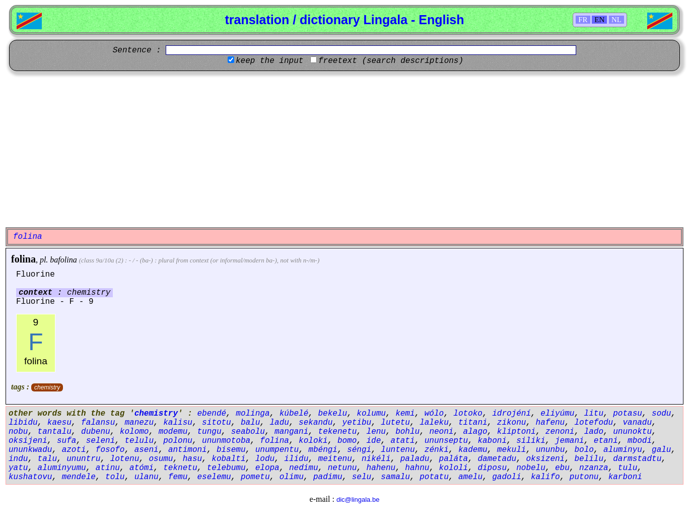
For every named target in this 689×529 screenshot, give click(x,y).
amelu (470, 477)
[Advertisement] (344, 149)
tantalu (55, 431)
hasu (192, 459)
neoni (441, 431)
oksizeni (545, 459)
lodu (264, 459)
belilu (588, 459)
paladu (415, 459)
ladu (279, 422)
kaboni (492, 440)
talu (47, 459)
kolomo (134, 431)
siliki (530, 440)
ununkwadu (30, 449)
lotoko (468, 413)
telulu (139, 440)
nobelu (530, 468)
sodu (661, 413)
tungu (209, 431)
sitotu (216, 422)
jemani (569, 440)
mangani (291, 431)
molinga (252, 413)
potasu (627, 413)
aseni (146, 449)
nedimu (303, 468)
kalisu (177, 422)
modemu (173, 431)
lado (593, 431)
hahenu (381, 468)
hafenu (550, 422)
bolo (583, 449)
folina (23, 258)
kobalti (228, 459)
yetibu (357, 422)
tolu (114, 477)
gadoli (506, 477)
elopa (267, 468)
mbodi (640, 440)
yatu (18, 468)
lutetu (395, 422)
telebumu (226, 468)
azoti (74, 449)
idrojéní (511, 413)
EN (599, 20)
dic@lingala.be (357, 499)
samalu (395, 477)
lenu (376, 431)
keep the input (269, 60)
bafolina (63, 259)
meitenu (335, 459)
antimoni (187, 449)
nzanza (593, 468)
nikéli (376, 459)
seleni (100, 440)
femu (177, 477)
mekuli (511, 449)
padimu (327, 477)
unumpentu (277, 449)
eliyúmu (557, 413)
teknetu (180, 468)
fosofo (110, 449)
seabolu (248, 431)
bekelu (333, 413)
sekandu (315, 422)
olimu (292, 477)
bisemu (231, 449)
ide (374, 440)
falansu (98, 422)
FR (582, 20)
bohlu (407, 431)
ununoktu (632, 431)
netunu (342, 468)
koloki (313, 440)
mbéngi (322, 449)
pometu (255, 477)
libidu (23, 422)
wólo (434, 413)
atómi (141, 468)
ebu (562, 468)
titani (473, 422)
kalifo (545, 477)
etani (606, 440)
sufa (66, 440)
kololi (453, 468)
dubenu (95, 431)
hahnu (417, 468)
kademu (473, 449)
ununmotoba (226, 440)
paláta (453, 459)
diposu (492, 468)
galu (661, 449)
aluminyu (622, 449)
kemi (405, 413)
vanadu (637, 422)
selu (361, 477)
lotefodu (593, 422)
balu (250, 422)
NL (616, 20)
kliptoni (516, 431)
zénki (437, 449)
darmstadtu (637, 459)
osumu (161, 459)
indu (18, 459)
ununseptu (446, 440)
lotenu (125, 459)
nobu (18, 431)
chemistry (47, 387)
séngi (359, 449)
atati (403, 440)
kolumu (371, 413)
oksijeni (28, 440)
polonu (177, 440)
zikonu (511, 422)
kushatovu (30, 477)
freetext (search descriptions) (390, 60)
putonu (584, 477)
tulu (627, 468)
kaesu (59, 422)
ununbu (550, 449)
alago (475, 431)
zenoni (560, 431)
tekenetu (337, 431)
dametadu (496, 459)
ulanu (146, 477)
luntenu (398, 449)
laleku (434, 422)
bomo (347, 440)
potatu (434, 477)
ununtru (83, 459)
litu (593, 413)
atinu (108, 468)
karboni (625, 477)
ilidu (296, 459)
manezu (139, 422)
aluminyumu (62, 468)
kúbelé (294, 413)
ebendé (211, 413)
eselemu (214, 477)
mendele (79, 477)
